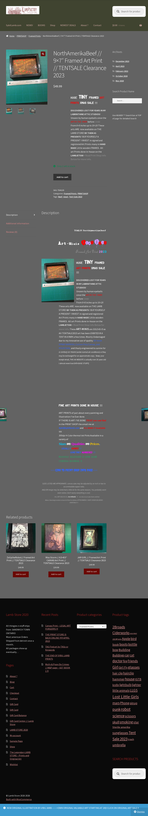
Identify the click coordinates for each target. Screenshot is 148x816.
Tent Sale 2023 (75, 196)
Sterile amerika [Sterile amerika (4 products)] (121, 727)
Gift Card (14, 704)
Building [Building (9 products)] (124, 650)
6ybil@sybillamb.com (69, 427)
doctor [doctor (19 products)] (117, 661)
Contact (97, 25)
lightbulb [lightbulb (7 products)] (125, 685)
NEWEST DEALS (68, 25)
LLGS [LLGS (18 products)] (134, 690)
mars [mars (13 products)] (116, 703)
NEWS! (29, 25)
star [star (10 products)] (136, 722)
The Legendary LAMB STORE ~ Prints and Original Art (20, 755)
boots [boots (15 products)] (123, 644)
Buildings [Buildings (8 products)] (118, 655)
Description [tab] (12, 214)
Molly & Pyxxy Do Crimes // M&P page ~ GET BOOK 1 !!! (57, 667)
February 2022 (122, 71)
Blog (12, 681)
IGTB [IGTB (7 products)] (138, 679)
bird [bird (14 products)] (134, 638)
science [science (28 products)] (118, 715)
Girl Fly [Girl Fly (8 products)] (123, 667)
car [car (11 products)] (127, 655)
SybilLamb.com (13, 25)
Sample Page (16, 741)
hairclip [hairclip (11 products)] (128, 673)
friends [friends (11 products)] (133, 661)
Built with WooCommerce (19, 799)
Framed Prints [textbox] (90, 626)
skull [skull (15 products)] (115, 722)
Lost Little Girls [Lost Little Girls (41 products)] (125, 696)
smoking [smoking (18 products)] (126, 722)
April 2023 (120, 66)
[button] (43, 54)
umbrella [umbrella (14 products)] (119, 745)
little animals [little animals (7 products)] (121, 690)
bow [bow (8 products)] (115, 650)
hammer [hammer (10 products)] (118, 679)
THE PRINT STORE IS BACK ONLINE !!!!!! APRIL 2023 (57, 637)
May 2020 (120, 81)
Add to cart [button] (21, 574)
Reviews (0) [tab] (11, 231)
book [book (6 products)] (115, 644)
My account (15, 735)
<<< (95, 470)
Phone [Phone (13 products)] (124, 703)
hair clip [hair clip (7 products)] (117, 673)
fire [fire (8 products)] (125, 661)
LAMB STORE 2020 (19, 729)
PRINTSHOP (21, 36)
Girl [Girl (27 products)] (115, 667)
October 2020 (121, 76)
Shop (52, 25)
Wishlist (14, 764)
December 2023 (122, 61)
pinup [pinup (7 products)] (133, 703)
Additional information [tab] (17, 223)
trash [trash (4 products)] (131, 739)
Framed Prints (35, 36)
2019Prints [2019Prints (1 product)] (117, 639)
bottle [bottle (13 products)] (132, 644)
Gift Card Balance (18, 715)
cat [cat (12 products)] (132, 655)
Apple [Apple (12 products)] (126, 639)
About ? (84, 25)
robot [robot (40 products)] (126, 709)
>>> (53, 470)
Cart (12, 687)
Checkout (14, 693)
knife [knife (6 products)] (115, 685)
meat (65, 196)
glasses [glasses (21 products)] (134, 667)
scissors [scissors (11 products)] (130, 716)
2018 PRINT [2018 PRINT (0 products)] (133, 633)
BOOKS (41, 25)
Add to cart (62, 177)
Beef (60, 196)
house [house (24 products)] (130, 678)
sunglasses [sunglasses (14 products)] (120, 733)
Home (11, 36)
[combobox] (91, 626)
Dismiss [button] (141, 811)
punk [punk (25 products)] (116, 709)
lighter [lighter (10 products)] (136, 685)
